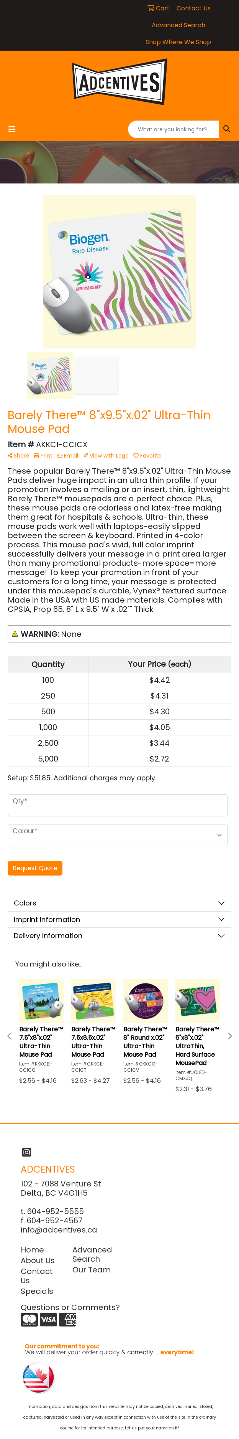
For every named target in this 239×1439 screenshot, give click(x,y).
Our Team (91, 1269)
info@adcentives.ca (59, 1229)
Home (32, 1249)
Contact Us (37, 1276)
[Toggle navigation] (12, 129)
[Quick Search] (173, 129)
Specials (37, 1291)
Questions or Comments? (70, 1307)
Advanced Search (92, 1254)
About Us (38, 1260)
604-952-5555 (55, 1211)
